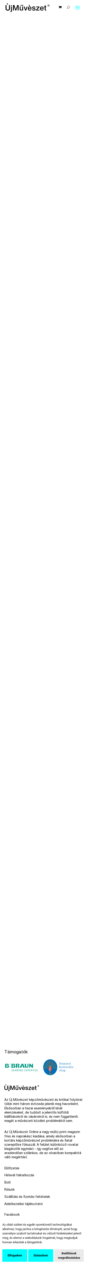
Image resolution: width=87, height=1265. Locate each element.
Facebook (12, 1215)
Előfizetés (11, 1168)
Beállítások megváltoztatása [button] (69, 1255)
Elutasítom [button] (41, 1255)
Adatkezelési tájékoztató (23, 1204)
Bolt (7, 1182)
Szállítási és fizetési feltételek (27, 1197)
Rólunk (9, 1190)
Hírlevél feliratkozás (19, 1175)
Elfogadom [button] (15, 1255)
